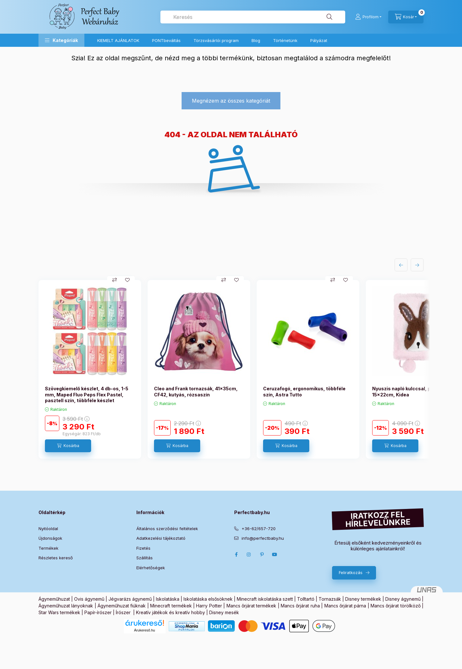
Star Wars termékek (59, 612)
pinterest (261, 554)
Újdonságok (50, 538)
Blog (256, 40)
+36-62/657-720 (259, 528)
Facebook (236, 554)
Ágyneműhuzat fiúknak (122, 605)
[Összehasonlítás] (114, 280)
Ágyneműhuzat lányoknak (65, 605)
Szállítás (144, 557)
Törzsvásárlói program (216, 40)
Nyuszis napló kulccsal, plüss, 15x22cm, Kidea (407, 391)
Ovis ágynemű (89, 599)
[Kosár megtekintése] (406, 17)
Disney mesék (224, 612)
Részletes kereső (55, 557)
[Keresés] (329, 17)
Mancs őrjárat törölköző (396, 605)
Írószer (123, 612)
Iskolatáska (167, 599)
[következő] (417, 264)
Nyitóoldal (48, 528)
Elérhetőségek (150, 567)
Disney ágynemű (403, 599)
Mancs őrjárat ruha (300, 605)
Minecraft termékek (171, 605)
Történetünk (285, 40)
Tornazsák (330, 599)
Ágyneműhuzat (54, 599)
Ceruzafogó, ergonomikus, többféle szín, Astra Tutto (304, 391)
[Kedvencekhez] (127, 280)
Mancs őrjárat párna (345, 605)
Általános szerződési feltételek (167, 528)
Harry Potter (209, 605)
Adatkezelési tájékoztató (160, 538)
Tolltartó (305, 599)
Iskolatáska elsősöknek (208, 599)
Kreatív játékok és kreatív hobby (170, 612)
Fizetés (143, 548)
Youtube (274, 554)
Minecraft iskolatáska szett (265, 599)
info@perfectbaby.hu (263, 538)
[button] (61, 40)
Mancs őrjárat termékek (252, 605)
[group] (231, 369)
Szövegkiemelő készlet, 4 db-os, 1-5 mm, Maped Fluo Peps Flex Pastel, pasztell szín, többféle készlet (86, 394)
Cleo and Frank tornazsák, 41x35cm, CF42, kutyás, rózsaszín (196, 391)
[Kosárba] (68, 445)
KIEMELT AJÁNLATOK (118, 40)
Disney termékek (363, 599)
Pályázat (318, 40)
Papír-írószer (98, 612)
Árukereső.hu (144, 630)
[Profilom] (368, 17)
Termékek (48, 548)
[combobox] (252, 17)
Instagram (249, 554)
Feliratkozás (351, 572)
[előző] (401, 264)
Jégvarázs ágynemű (130, 599)
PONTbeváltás (166, 40)
